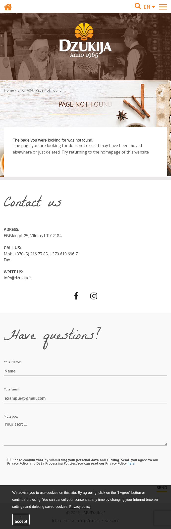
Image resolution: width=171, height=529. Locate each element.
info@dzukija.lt (17, 278)
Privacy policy (80, 507)
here (131, 463)
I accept (21, 519)
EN (149, 6)
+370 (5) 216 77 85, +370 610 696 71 (47, 254)
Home (9, 90)
